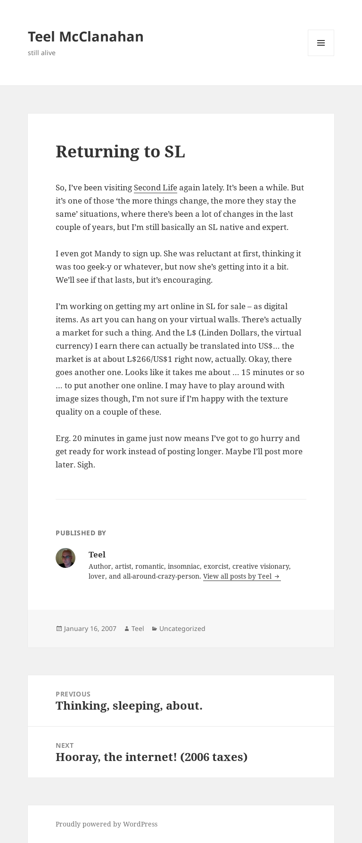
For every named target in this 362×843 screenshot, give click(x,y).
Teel (138, 628)
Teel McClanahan (86, 36)
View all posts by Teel (238, 576)
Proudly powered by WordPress (106, 823)
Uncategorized (182, 628)
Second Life (155, 187)
